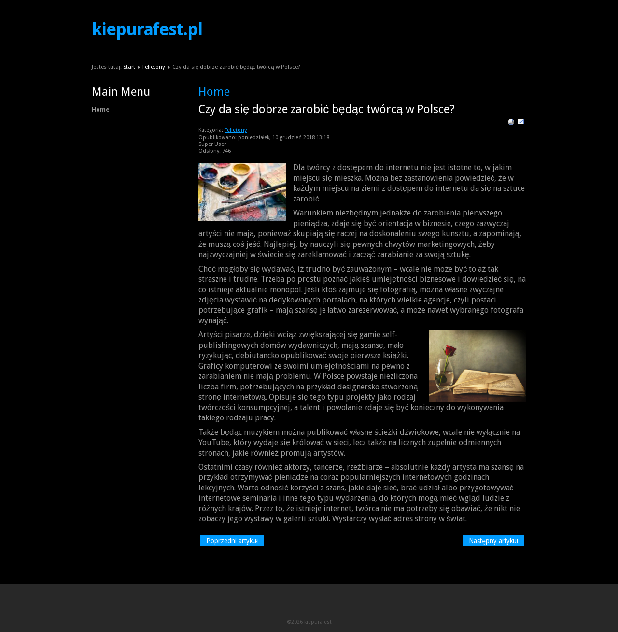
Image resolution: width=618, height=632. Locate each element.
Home (101, 109)
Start (129, 66)
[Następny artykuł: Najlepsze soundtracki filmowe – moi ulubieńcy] (493, 540)
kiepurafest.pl (147, 29)
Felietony (153, 66)
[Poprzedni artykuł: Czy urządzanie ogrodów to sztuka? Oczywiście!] (232, 540)
